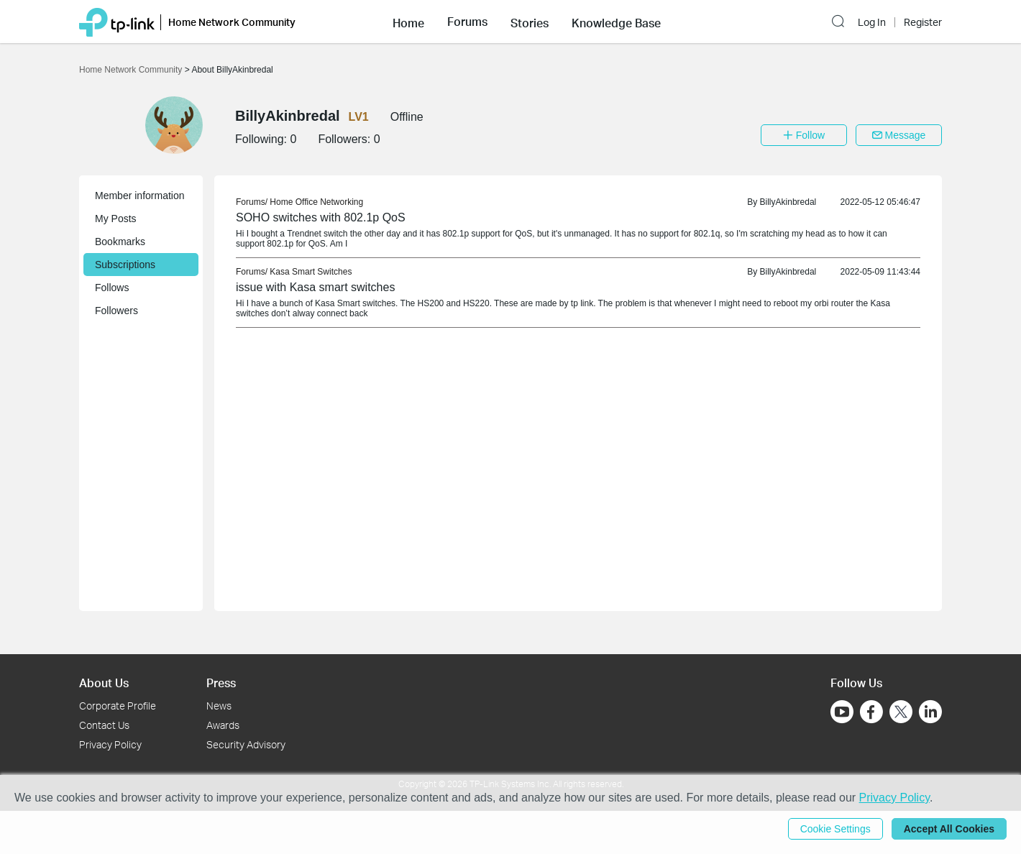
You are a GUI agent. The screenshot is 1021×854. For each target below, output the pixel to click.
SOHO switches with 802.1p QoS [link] (321, 217)
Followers (116, 310)
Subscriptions (125, 264)
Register (923, 22)
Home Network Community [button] (232, 22)
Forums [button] (467, 21)
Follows (112, 287)
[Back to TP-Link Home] (117, 21)
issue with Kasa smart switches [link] (315, 287)
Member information (140, 195)
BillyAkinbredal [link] (788, 202)
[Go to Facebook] (871, 711)
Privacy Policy (110, 744)
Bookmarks (120, 241)
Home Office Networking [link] (316, 202)
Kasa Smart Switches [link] (311, 272)
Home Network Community (132, 70)
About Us (104, 682)
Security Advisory (245, 744)
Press (221, 682)
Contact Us (104, 725)
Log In (872, 22)
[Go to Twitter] (900, 713)
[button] (408, 21)
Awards (222, 725)
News (219, 705)
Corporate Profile (117, 705)
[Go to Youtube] (841, 711)
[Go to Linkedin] (930, 711)
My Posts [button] (116, 218)
